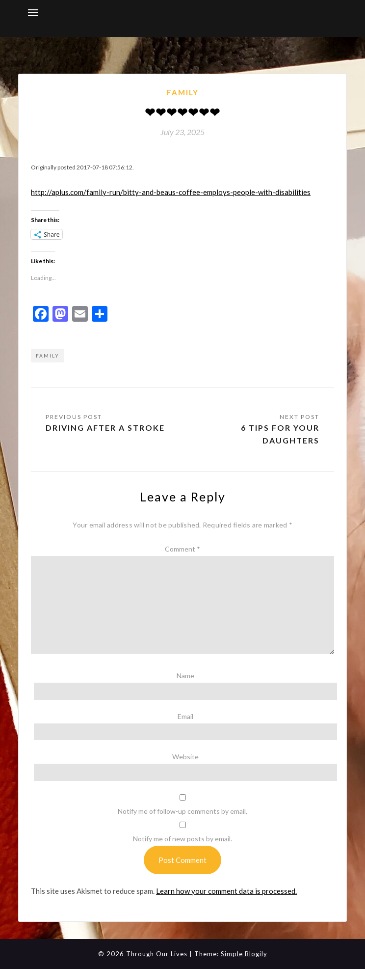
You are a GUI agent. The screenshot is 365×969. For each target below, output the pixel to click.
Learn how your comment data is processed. (226, 890)
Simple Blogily (244, 954)
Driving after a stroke (105, 427)
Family (183, 92)
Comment (182, 549)
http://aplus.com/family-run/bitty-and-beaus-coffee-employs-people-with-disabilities (171, 192)
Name (185, 675)
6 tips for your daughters (280, 434)
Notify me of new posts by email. (182, 838)
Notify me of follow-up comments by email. (182, 811)
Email (185, 716)
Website (185, 756)
